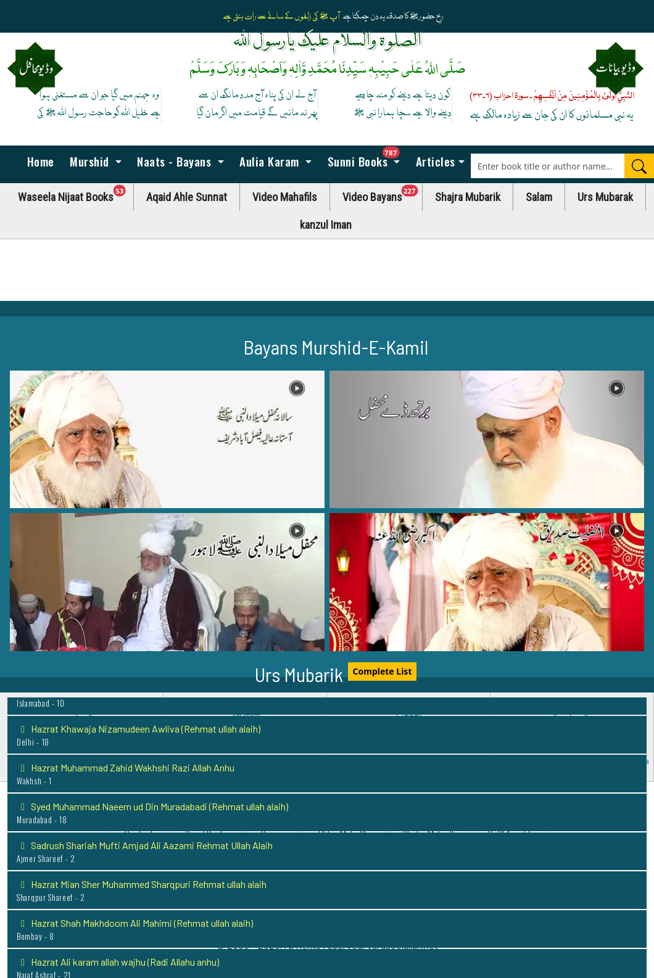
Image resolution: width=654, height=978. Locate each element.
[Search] (639, 166)
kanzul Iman (326, 224)
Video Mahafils (284, 197)
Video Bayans (382, 193)
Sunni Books (366, 158)
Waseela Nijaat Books (76, 193)
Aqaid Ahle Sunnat (186, 197)
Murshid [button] (90, 161)
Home (38, 161)
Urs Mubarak (605, 197)
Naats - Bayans (174, 161)
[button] (167, 440)
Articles (433, 161)
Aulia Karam (269, 161)
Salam (539, 197)
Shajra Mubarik (467, 197)
